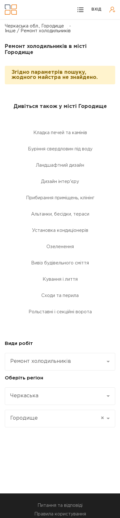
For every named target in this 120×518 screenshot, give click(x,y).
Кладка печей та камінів (60, 133)
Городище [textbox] (57, 418)
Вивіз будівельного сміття (60, 263)
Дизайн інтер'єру (60, 182)
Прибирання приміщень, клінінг (60, 198)
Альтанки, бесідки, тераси (60, 214)
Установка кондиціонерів (60, 230)
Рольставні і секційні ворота (60, 312)
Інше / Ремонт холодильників (38, 31)
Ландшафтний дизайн (60, 165)
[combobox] (60, 361)
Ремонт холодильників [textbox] (40, 361)
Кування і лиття (60, 279)
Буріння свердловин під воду (60, 149)
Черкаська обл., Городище (34, 26)
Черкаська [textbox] (24, 395)
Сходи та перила (60, 296)
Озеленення (60, 247)
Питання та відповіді (60, 505)
